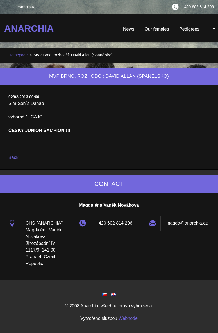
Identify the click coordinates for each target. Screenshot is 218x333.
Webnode (128, 318)
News (128, 29)
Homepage (18, 55)
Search (7, 7)
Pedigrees (189, 29)
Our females (156, 29)
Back (13, 157)
